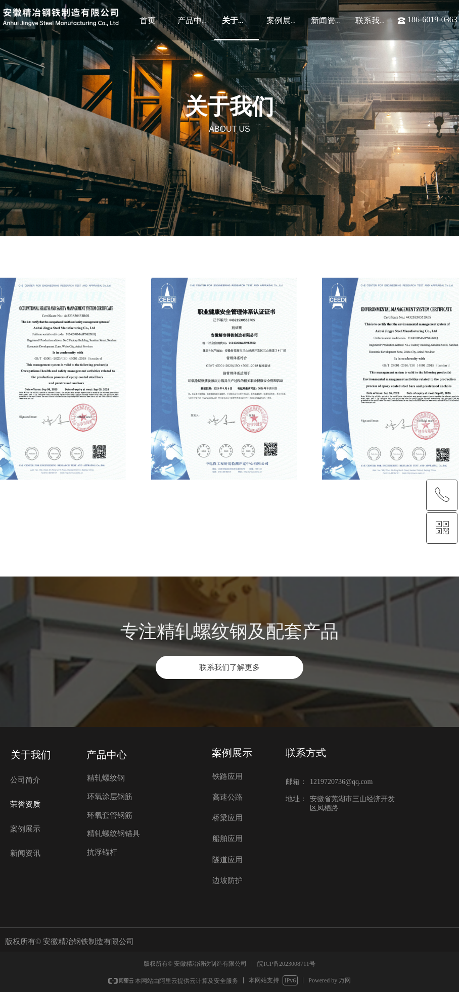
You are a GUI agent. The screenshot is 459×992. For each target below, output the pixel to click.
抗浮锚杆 (102, 852)
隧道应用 (227, 860)
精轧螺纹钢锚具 (113, 833)
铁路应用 (227, 776)
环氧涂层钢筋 (109, 797)
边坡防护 (227, 880)
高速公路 (227, 797)
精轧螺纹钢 (106, 778)
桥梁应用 (227, 818)
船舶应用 (227, 838)
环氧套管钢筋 (109, 815)
